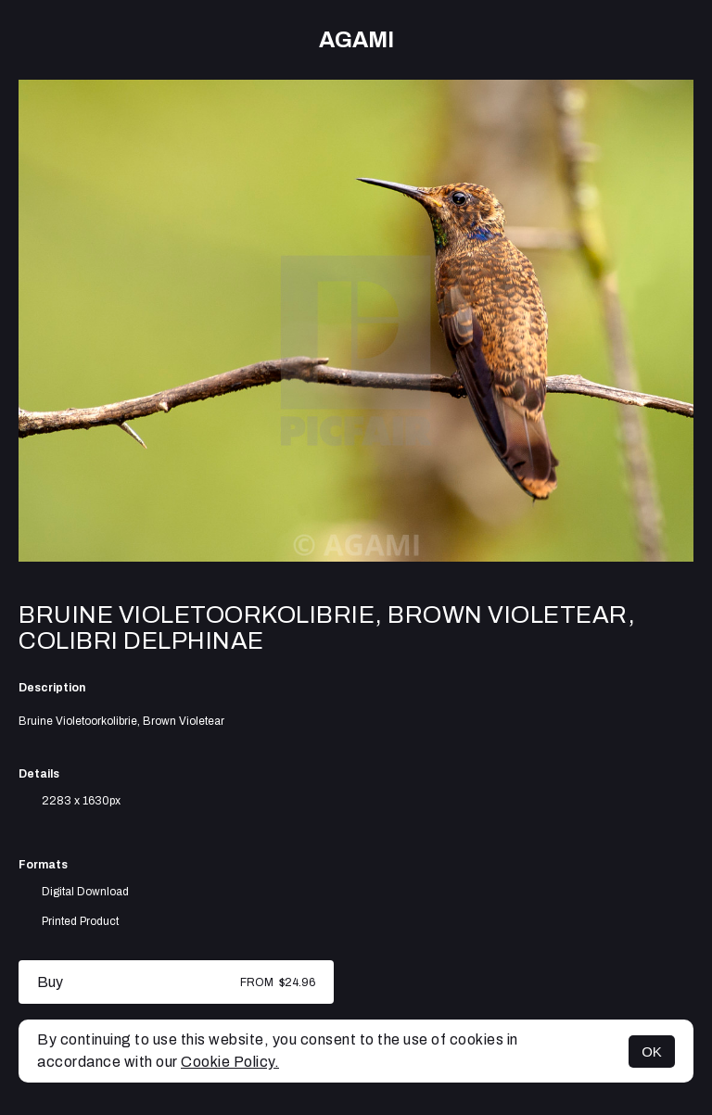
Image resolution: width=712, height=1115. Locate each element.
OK (652, 1051)
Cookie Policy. (230, 1062)
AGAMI (356, 40)
